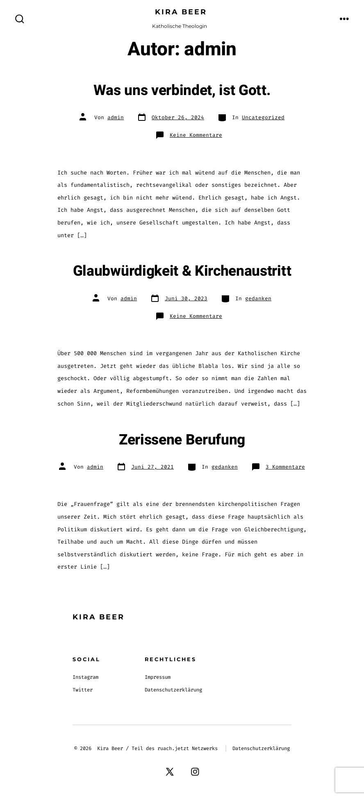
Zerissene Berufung (182, 440)
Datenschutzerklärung (173, 690)
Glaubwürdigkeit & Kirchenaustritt (182, 271)
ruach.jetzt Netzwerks (187, 748)
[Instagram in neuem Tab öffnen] (194, 771)
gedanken (258, 298)
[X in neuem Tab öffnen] (170, 771)
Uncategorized (263, 117)
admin (115, 117)
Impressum (158, 677)
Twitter (83, 690)
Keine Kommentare (196, 134)
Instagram (85, 677)
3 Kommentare (285, 466)
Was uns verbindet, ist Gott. (181, 90)
